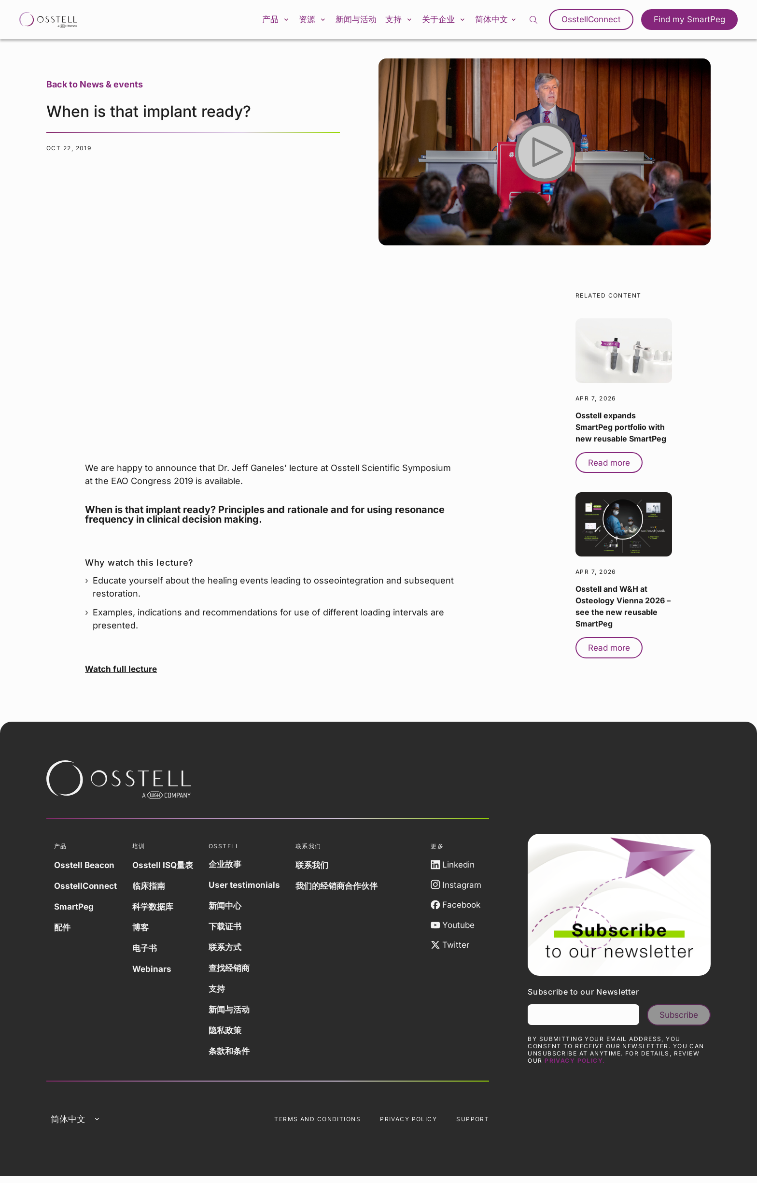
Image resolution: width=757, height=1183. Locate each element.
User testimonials (252, 888)
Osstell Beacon (86, 868)
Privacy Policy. (575, 1065)
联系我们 (322, 868)
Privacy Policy (408, 1124)
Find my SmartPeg (692, 21)
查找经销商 (237, 971)
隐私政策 (232, 1033)
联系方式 (232, 950)
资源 (299, 21)
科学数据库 (157, 910)
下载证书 (232, 930)
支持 (396, 21)
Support (472, 1124)
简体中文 (503, 21)
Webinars (156, 972)
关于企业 (446, 21)
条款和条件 (237, 1054)
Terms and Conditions (317, 1124)
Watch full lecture (122, 672)
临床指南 (153, 889)
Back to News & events (94, 88)
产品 (257, 21)
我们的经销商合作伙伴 (348, 889)
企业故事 (232, 867)
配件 (62, 931)
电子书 (149, 951)
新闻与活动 (348, 21)
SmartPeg (75, 910)
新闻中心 (232, 909)
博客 (144, 931)
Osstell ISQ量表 (168, 868)
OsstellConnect (598, 21)
